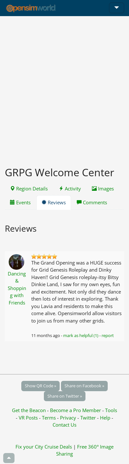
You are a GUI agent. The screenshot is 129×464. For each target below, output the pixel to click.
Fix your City (29, 446)
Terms (49, 417)
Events (20, 202)
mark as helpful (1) (80, 335)
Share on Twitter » (64, 396)
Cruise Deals (58, 446)
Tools (111, 410)
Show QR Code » (40, 386)
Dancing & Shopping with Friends (17, 288)
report (108, 335)
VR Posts (29, 417)
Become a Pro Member (76, 410)
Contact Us (64, 424)
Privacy (68, 417)
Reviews (54, 202)
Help (105, 417)
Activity (70, 188)
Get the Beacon (29, 410)
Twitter (88, 417)
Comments (92, 202)
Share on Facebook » (84, 386)
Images (103, 188)
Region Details (29, 188)
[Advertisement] (64, 87)
